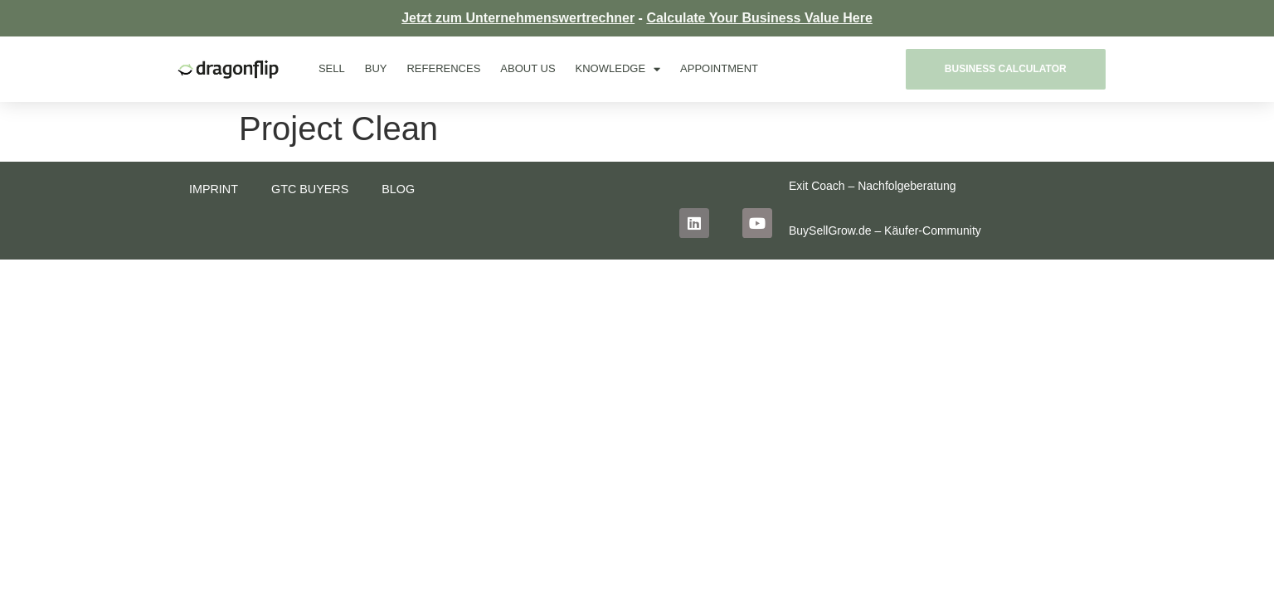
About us (527, 68)
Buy (376, 68)
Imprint (213, 189)
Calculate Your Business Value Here (759, 18)
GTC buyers (310, 189)
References (443, 68)
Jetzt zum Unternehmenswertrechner (518, 18)
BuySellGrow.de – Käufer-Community (885, 230)
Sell (331, 68)
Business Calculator (1006, 69)
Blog (399, 189)
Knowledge (618, 69)
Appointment (719, 68)
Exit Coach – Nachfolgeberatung (872, 185)
